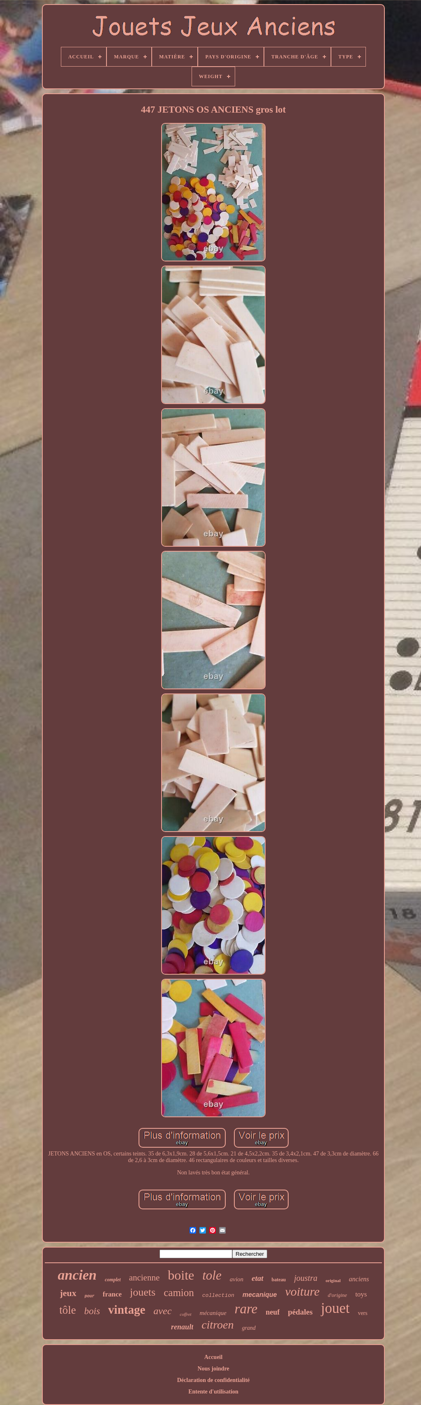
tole (212, 1275)
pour (90, 1296)
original (333, 1280)
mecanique (260, 1294)
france (112, 1294)
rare (246, 1308)
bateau (279, 1280)
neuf (273, 1312)
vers (362, 1313)
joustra (305, 1278)
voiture (302, 1291)
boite (181, 1275)
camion (179, 1292)
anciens (359, 1279)
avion (236, 1279)
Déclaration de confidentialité (213, 1380)
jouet (335, 1308)
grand (248, 1328)
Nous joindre (213, 1369)
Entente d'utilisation (213, 1392)
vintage (126, 1309)
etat (258, 1278)
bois (92, 1311)
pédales (300, 1312)
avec (162, 1311)
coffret (185, 1314)
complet (113, 1280)
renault (182, 1327)
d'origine (337, 1295)
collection (218, 1295)
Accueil (213, 1357)
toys (361, 1294)
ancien (77, 1275)
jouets (142, 1292)
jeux (68, 1293)
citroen (217, 1324)
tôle (67, 1310)
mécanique (213, 1313)
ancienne (144, 1278)
